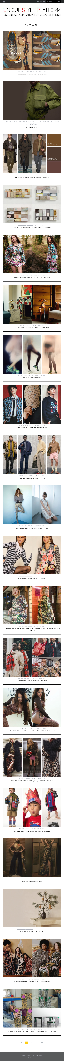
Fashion (29, 71)
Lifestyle (30, 225)
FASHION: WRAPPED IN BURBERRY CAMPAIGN (32, 680)
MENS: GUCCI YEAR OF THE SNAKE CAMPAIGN (32, 428)
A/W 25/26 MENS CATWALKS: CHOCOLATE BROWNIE (32, 177)
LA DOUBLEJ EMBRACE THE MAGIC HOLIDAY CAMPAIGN (32, 981)
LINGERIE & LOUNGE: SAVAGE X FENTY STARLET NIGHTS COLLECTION (32, 731)
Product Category (46, 121)
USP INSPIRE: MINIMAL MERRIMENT (32, 931)
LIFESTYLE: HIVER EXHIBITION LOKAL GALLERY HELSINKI (32, 227)
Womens (56, 121)
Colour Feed (22, 71)
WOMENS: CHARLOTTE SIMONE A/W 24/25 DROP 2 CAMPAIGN (32, 781)
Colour (14, 121)
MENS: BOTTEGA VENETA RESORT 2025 (32, 478)
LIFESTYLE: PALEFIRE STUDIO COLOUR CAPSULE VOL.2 (32, 327)
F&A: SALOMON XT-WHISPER (32, 378)
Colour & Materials (24, 121)
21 (42, 1043)
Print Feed (28, 275)
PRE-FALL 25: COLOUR (32, 127)
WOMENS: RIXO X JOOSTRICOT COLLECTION (32, 578)
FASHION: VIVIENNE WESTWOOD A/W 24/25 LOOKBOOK (32, 277)
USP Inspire (21, 929)
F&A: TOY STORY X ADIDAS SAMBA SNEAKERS (32, 74)
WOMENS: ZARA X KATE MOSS (32, 881)
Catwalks (8, 121)
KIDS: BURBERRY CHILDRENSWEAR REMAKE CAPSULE (32, 831)
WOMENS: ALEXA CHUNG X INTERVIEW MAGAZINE (32, 528)
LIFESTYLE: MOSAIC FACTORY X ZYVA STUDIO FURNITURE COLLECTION (32, 1031)
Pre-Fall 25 (35, 121)
